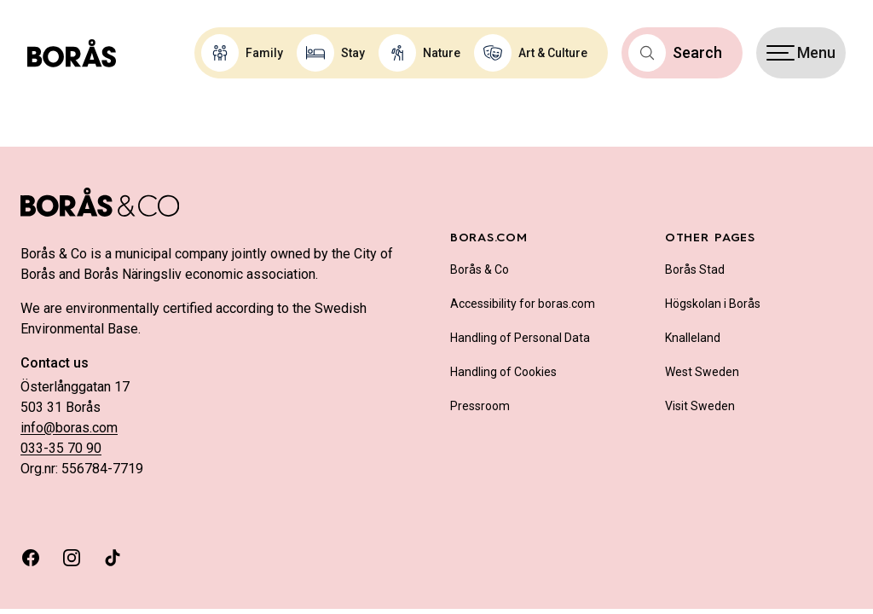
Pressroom (480, 406)
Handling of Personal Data (520, 338)
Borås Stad (695, 269)
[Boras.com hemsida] (71, 52)
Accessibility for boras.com (522, 303)
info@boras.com (69, 428)
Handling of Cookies (503, 372)
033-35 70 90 (60, 448)
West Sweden (702, 372)
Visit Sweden (700, 406)
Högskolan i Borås (712, 303)
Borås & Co (479, 269)
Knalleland (692, 338)
